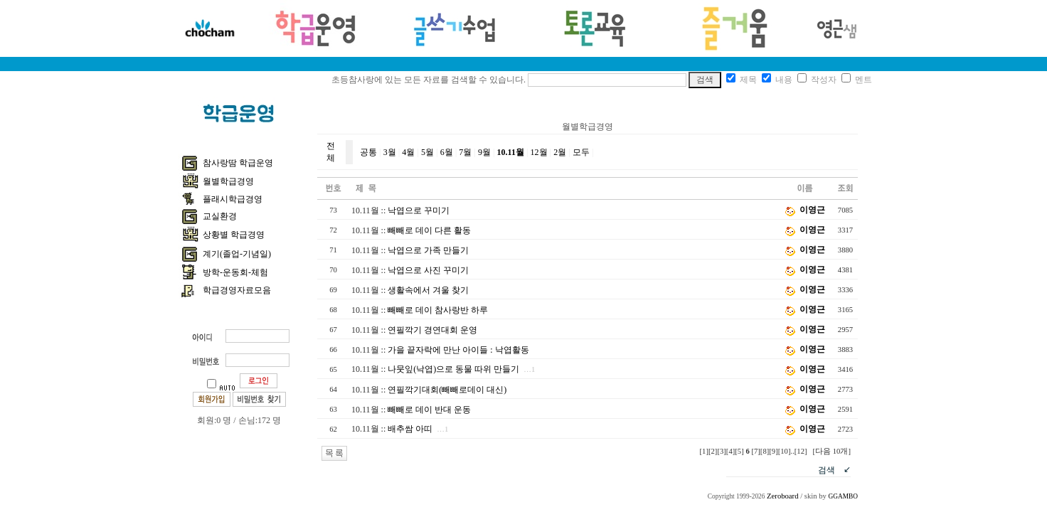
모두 (581, 152)
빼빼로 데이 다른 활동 (429, 230)
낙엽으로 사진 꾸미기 (428, 270)
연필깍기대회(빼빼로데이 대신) (447, 390)
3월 (389, 152)
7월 (465, 152)
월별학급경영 (228, 181)
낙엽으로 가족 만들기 (428, 250)
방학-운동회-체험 (235, 272)
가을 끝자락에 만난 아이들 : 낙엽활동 (458, 350)
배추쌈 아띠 (410, 429)
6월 (446, 152)
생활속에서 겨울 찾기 (428, 290)
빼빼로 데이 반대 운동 (429, 410)
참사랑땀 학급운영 (238, 163)
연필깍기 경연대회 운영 (432, 330)
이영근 (812, 210)
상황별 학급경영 (234, 235)
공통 (368, 152)
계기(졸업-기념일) (237, 254)
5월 (427, 152)
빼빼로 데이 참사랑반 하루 (438, 310)
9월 (484, 152)
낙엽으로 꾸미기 (419, 210)
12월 (539, 152)
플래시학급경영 (232, 199)
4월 (408, 152)
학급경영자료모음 (237, 290)
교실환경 (220, 216)
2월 (559, 152)
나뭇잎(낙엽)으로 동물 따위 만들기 (453, 369)
